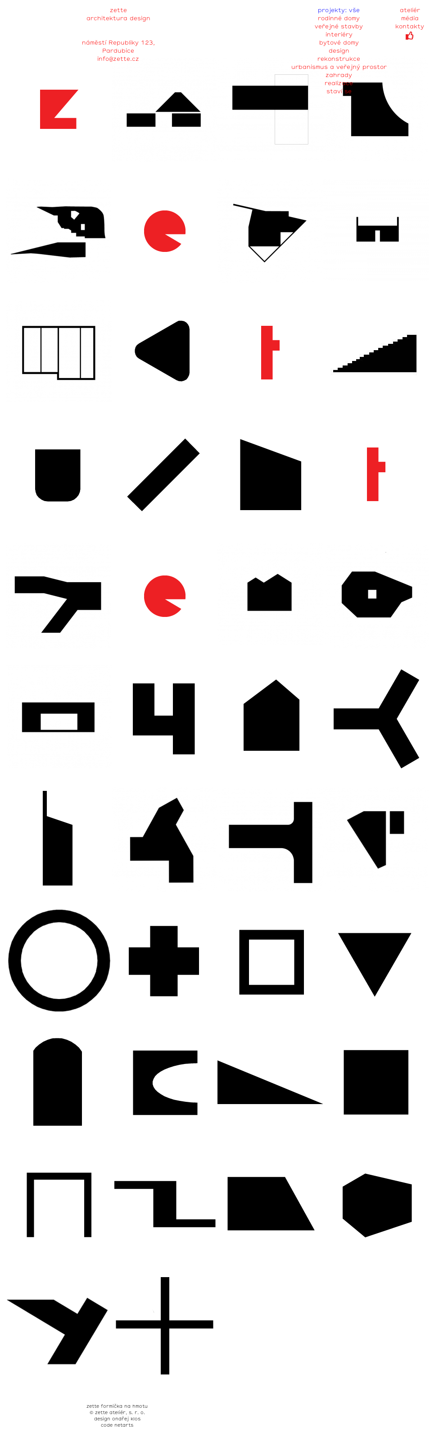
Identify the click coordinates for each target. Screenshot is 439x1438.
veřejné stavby (339, 26)
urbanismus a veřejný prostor (339, 67)
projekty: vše (339, 10)
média (410, 18)
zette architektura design (118, 11)
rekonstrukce (338, 59)
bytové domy (339, 43)
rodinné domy (339, 18)
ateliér (410, 10)
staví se (339, 91)
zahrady (339, 75)
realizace (339, 83)
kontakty (409, 26)
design (339, 51)
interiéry (339, 34)
